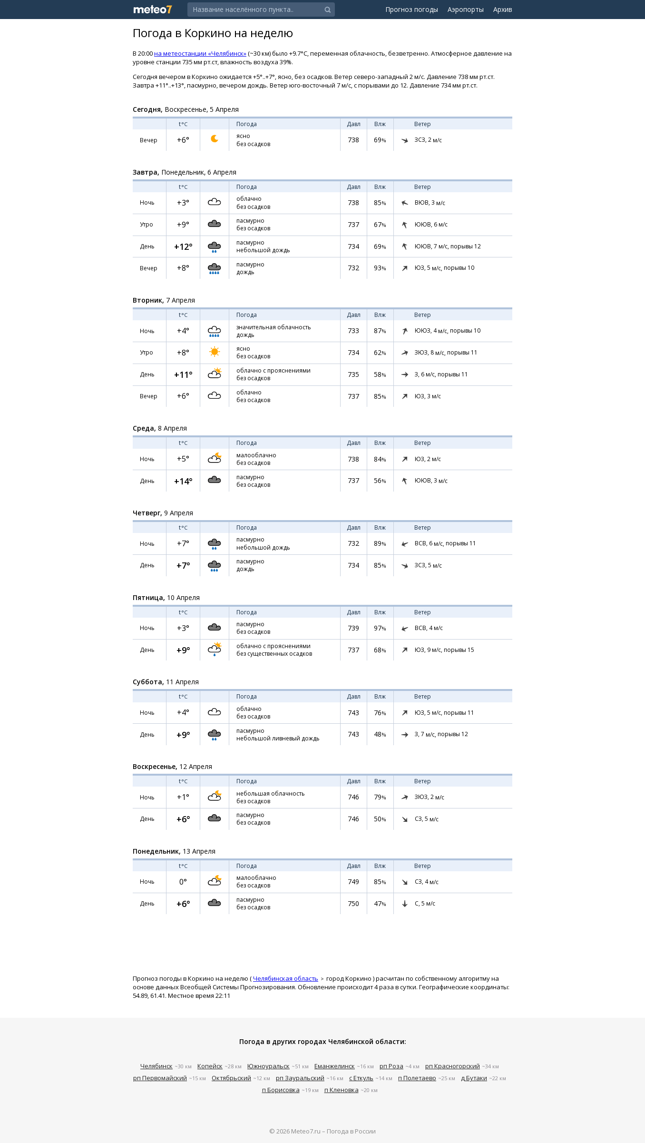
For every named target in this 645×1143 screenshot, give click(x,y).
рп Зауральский (300, 1078)
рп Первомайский (160, 1078)
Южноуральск (268, 1066)
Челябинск (156, 1066)
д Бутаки (474, 1078)
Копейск (210, 1066)
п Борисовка (281, 1089)
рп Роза (391, 1066)
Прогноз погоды (411, 9)
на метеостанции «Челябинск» (200, 53)
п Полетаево (417, 1078)
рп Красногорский (452, 1066)
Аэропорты (466, 9)
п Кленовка (341, 1089)
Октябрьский (231, 1078)
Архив (502, 9)
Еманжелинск (334, 1066)
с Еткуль (361, 1078)
